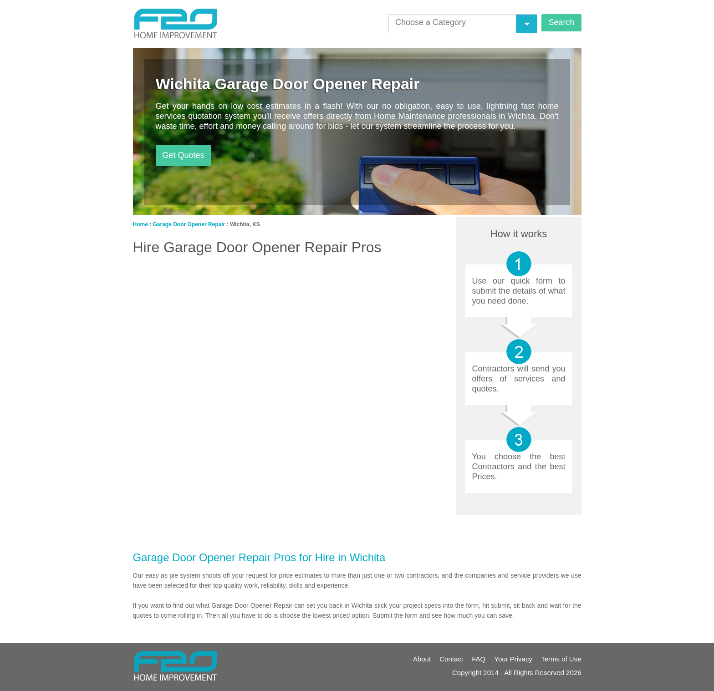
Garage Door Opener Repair (189, 224)
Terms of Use (561, 659)
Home (140, 224)
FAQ (478, 659)
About (422, 659)
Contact (451, 659)
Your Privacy (513, 659)
